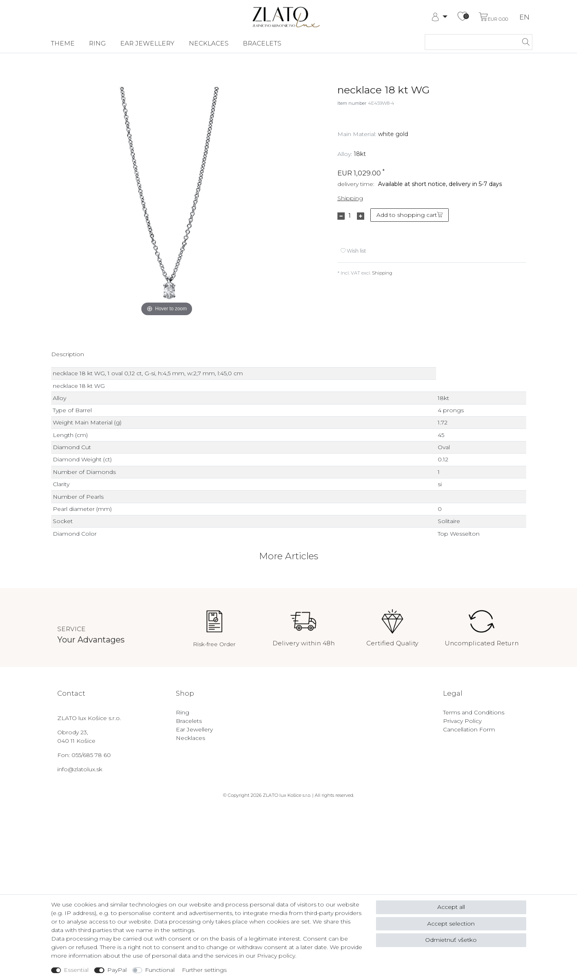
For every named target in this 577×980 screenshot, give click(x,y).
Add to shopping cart (409, 215)
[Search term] (470, 42)
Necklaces (209, 43)
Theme (63, 43)
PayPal (117, 970)
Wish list (353, 251)
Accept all (451, 907)
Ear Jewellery (147, 43)
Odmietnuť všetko (451, 939)
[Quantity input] (349, 216)
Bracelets (262, 43)
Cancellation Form (469, 729)
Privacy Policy (462, 721)
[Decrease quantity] (341, 216)
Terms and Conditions (473, 712)
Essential (76, 970)
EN (524, 17)
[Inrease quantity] (360, 216)
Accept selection (451, 923)
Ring (97, 43)
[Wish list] (462, 17)
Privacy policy (276, 955)
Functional (160, 970)
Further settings (204, 970)
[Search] (524, 42)
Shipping (350, 198)
